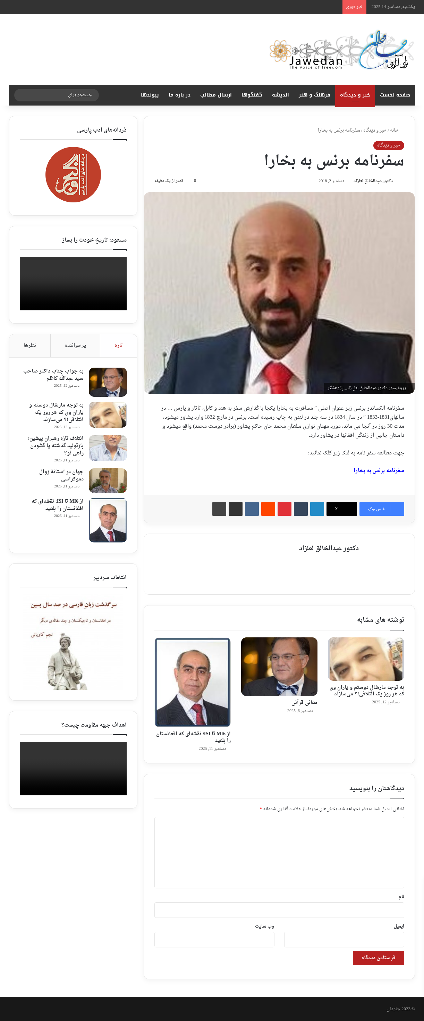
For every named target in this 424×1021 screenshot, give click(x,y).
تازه (119, 346)
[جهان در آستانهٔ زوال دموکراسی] (107, 481)
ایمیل (399, 925)
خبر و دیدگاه (355, 95)
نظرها (30, 346)
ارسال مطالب (216, 95)
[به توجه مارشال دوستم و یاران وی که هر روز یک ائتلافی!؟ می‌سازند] (366, 658)
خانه (397, 130)
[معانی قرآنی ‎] (279, 666)
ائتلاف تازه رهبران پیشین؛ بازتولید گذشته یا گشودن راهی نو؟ (55, 446)
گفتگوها (251, 95)
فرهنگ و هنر (314, 95)
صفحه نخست (395, 95)
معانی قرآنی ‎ (303, 702)
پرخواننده (75, 346)
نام (401, 896)
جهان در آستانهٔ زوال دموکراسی (61, 476)
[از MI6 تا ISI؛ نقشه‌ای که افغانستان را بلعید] (192, 682)
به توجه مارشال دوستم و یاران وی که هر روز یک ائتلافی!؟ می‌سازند (367, 690)
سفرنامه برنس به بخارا (379, 472)
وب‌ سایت (264, 925)
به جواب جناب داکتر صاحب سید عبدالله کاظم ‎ (53, 375)
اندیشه (280, 95)
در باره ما (179, 95)
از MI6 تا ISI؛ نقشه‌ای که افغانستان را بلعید (193, 737)
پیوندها (150, 95)
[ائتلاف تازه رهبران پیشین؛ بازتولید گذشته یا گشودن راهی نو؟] (107, 448)
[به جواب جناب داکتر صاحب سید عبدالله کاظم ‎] (107, 382)
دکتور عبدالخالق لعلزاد (372, 182)
